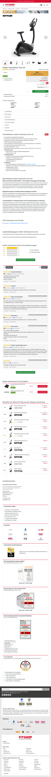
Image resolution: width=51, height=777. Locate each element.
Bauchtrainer (37, 767)
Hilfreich (6, 281)
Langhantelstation (7, 767)
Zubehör (7, 125)
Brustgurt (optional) (31, 164)
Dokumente (7, 117)
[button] (5, 37)
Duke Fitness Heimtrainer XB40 (21, 419)
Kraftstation (21, 761)
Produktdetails (8, 111)
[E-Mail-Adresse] (22, 689)
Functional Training (23, 767)
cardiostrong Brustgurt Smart (17, 390)
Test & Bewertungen (9, 122)
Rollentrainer (21, 766)
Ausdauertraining (11, 8)
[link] (10, 530)
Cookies (4, 750)
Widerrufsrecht (29, 751)
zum (6, 743)
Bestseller (7, 127)
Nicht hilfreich (12, 281)
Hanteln (5, 764)
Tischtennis (6, 762)
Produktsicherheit (9, 130)
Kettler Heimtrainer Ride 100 (20, 440)
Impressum (28, 750)
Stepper (35, 766)
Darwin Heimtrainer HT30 (20, 405)
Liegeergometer (37, 764)
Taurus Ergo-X (17, 447)
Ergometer (21, 759)
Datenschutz (28, 748)
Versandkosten (6, 751)
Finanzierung (40, 87)
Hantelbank (21, 762)
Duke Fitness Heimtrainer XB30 (21, 433)
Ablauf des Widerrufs (30, 753)
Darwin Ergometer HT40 (19, 461)
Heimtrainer (17, 8)
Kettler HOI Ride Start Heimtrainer (22, 454)
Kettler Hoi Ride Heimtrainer (20, 412)
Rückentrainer (6, 769)
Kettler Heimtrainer (24, 8)
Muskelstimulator (37, 769)
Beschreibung (8, 114)
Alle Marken (6, 773)
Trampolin (36, 761)
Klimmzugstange (22, 769)
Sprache (44, 267)
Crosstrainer (6, 759)
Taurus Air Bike (17, 468)
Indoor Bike (36, 762)
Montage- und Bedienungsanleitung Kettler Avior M (15, 223)
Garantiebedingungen (10, 119)
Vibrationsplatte (7, 770)
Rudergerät (6, 761)
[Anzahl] (29, 91)
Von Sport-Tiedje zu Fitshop (9, 708)
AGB (4, 748)
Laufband (36, 759)
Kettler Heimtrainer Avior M (20, 426)
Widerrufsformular (7, 753)
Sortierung (8, 267)
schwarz (5, 72)
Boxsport (21, 764)
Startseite (4, 8)
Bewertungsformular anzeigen (25, 259)
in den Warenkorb (40, 91)
